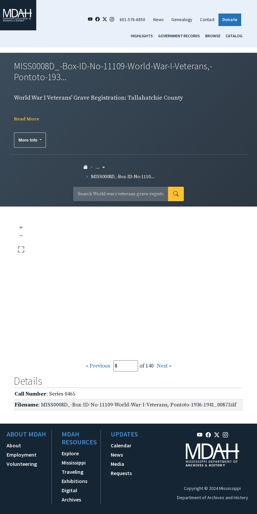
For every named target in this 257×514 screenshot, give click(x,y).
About (14, 445)
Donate (229, 19)
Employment (22, 454)
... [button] (100, 167)
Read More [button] (26, 119)
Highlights (142, 35)
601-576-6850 (132, 19)
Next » (164, 366)
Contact (207, 19)
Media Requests (121, 468)
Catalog (234, 35)
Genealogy (181, 19)
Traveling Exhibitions (74, 476)
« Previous (98, 366)
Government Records (179, 35)
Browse (212, 35)
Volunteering (22, 464)
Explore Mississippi (74, 458)
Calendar (121, 445)
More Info (28, 140)
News (158, 19)
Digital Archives (71, 495)
